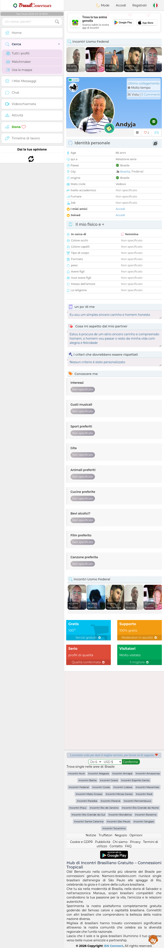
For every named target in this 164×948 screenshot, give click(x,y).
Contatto (116, 846)
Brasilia (125, 171)
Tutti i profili (17, 53)
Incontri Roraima (146, 814)
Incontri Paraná (110, 800)
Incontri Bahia (88, 780)
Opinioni (135, 835)
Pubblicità (102, 842)
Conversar (32, 5)
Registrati (139, 5)
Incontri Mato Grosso (89, 794)
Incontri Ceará (109, 780)
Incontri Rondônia (120, 814)
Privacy (135, 842)
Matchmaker (18, 62)
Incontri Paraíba (87, 800)
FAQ (128, 846)
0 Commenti (150, 94)
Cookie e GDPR (81, 842)
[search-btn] (57, 22)
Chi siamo (120, 842)
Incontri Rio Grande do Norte (140, 807)
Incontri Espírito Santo (135, 780)
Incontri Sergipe (143, 821)
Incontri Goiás (101, 787)
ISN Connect (113, 946)
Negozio (121, 835)
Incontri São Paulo (118, 821)
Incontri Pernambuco (137, 800)
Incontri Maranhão (147, 787)
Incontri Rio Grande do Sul (88, 814)
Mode (103, 5)
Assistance (153, 939)
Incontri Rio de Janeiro (104, 807)
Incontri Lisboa (122, 787)
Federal (138, 171)
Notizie (91, 835)
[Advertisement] (114, 22)
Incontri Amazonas (148, 773)
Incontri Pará (144, 794)
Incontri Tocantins (114, 828)
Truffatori (105, 835)
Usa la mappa (19, 70)
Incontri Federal (79, 787)
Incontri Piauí (77, 807)
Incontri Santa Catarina (89, 821)
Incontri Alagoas (98, 773)
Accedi (121, 5)
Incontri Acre (76, 773)
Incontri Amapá (122, 773)
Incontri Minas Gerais (119, 794)
